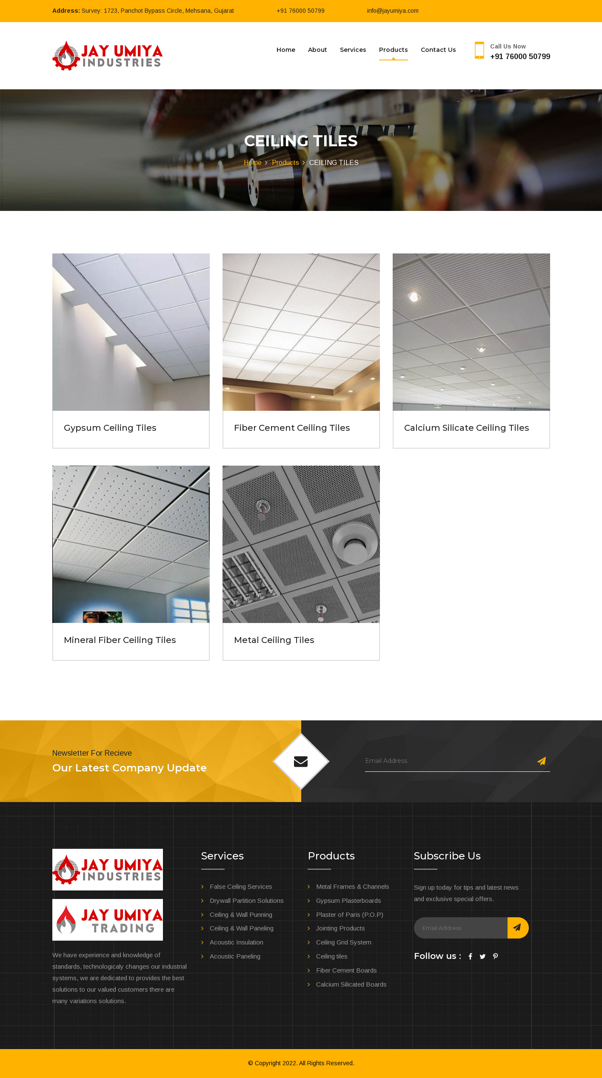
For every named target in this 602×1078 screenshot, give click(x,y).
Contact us (438, 50)
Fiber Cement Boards (346, 970)
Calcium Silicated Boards (351, 984)
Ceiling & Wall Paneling (242, 928)
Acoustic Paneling (235, 956)
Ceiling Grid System (343, 942)
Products (393, 50)
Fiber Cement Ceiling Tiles (292, 428)
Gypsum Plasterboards (348, 900)
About (317, 50)
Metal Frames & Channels (352, 886)
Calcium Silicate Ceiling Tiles (466, 428)
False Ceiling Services (241, 886)
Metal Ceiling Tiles (274, 640)
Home (286, 50)
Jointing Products (340, 928)
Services (353, 50)
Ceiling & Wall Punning (241, 914)
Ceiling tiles (332, 956)
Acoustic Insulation (236, 942)
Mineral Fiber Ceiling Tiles (120, 640)
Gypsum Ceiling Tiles (110, 428)
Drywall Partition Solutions (247, 900)
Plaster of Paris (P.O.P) (349, 914)
